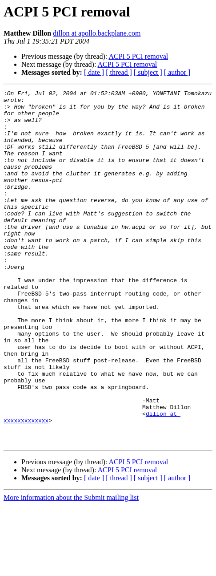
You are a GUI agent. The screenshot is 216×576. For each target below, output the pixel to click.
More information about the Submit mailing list (71, 568)
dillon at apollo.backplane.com (96, 33)
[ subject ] (148, 72)
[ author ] (177, 72)
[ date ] (94, 72)
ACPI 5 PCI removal (138, 56)
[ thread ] (119, 72)
